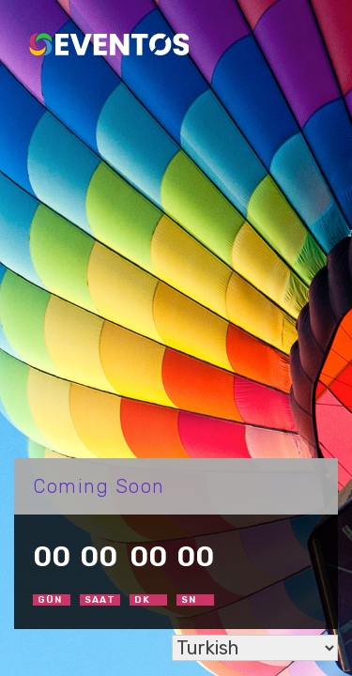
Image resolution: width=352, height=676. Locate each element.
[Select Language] (255, 648)
